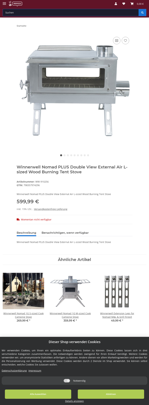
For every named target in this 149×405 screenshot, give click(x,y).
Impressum (34, 374)
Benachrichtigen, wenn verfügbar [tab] (65, 232)
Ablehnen (82, 398)
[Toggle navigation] (4, 2)
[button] (116, 3)
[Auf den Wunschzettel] (125, 40)
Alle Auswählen (28, 398)
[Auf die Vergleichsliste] (116, 40)
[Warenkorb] (137, 3)
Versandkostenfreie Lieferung (50, 209)
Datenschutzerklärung (14, 374)
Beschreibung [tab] (26, 232)
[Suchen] (71, 12)
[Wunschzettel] (124, 3)
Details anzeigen (128, 401)
